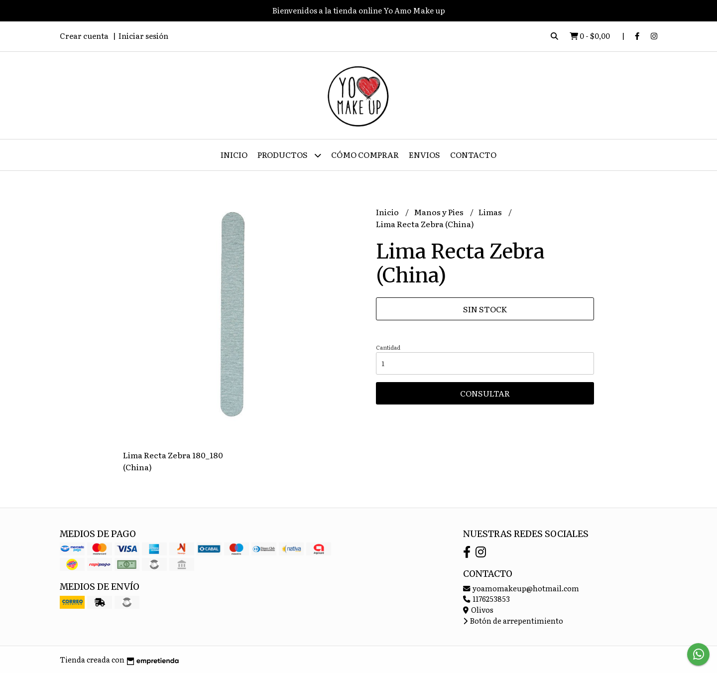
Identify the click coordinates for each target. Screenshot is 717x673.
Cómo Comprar (365, 154)
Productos (289, 155)
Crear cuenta (84, 35)
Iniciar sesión (143, 35)
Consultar (485, 393)
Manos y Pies (439, 212)
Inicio (234, 154)
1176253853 (486, 598)
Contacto (473, 154)
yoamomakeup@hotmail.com (521, 588)
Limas (490, 212)
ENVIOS (424, 154)
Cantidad (388, 347)
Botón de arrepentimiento (513, 620)
